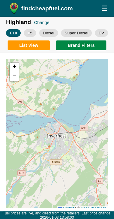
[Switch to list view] (29, 45)
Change (41, 22)
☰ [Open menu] (104, 8)
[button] (14, 67)
